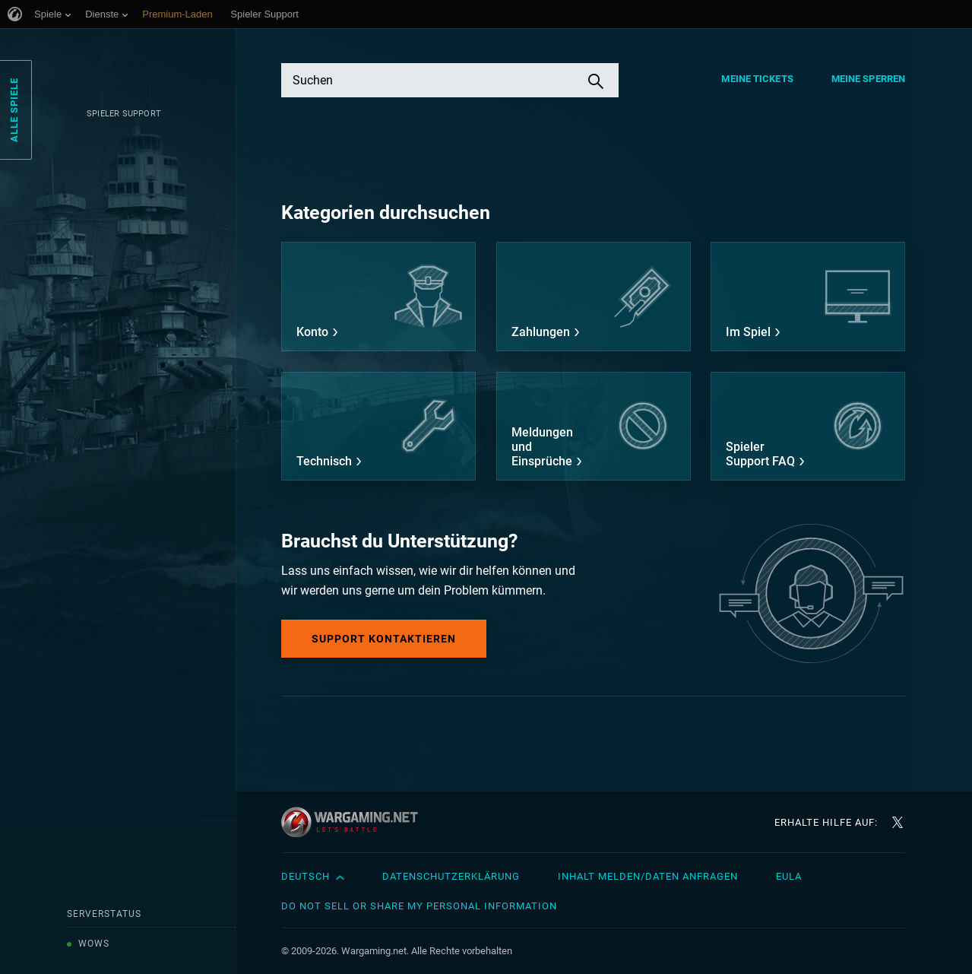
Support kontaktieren (384, 639)
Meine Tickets (757, 78)
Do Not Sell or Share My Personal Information (419, 906)
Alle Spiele (14, 110)
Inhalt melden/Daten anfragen (648, 876)
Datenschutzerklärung (451, 876)
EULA (789, 876)
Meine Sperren (868, 78)
